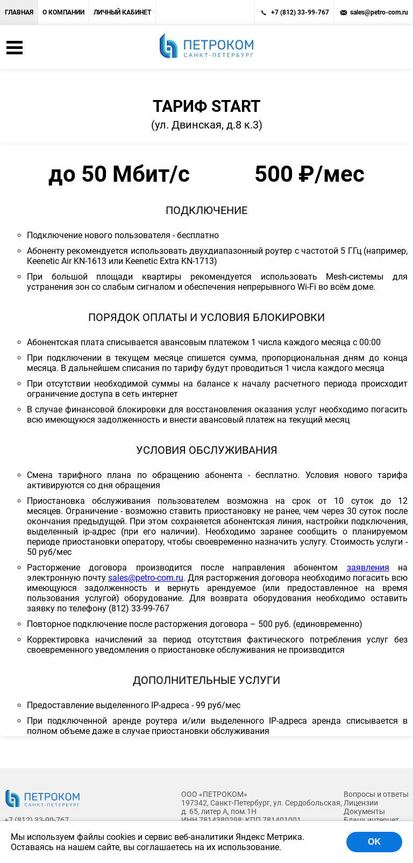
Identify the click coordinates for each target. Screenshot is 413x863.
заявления (368, 567)
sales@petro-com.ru (379, 12)
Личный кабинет (122, 12)
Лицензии (361, 802)
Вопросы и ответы (376, 794)
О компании (63, 12)
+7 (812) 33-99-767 (300, 12)
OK (374, 841)
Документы (364, 811)
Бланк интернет (371, 820)
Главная (19, 12)
